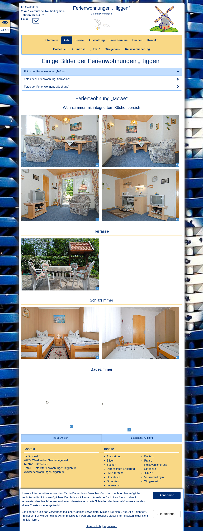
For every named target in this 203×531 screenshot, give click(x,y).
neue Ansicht (61, 437)
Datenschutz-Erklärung (121, 468)
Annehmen (166, 495)
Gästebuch (60, 49)
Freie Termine (119, 40)
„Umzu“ (95, 49)
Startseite (51, 40)
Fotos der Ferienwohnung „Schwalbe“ (101, 79)
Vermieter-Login (154, 477)
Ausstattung (97, 40)
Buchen (137, 40)
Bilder (67, 40)
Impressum (110, 526)
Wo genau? (112, 49)
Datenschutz (93, 526)
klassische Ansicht (141, 437)
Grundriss (78, 49)
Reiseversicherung (137, 49)
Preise (79, 40)
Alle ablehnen (166, 514)
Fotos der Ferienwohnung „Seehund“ (101, 86)
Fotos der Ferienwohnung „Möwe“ (101, 72)
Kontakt (152, 40)
